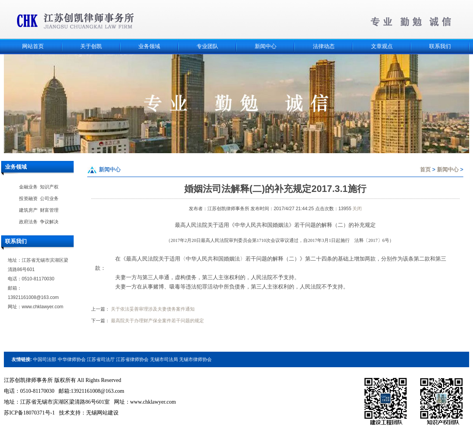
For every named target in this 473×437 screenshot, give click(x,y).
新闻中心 (448, 169)
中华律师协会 (72, 359)
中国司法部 (44, 359)
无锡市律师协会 (195, 359)
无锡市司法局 (164, 359)
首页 (425, 169)
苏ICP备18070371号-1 (29, 413)
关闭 (357, 208)
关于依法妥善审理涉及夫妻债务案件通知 (153, 309)
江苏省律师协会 (132, 359)
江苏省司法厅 (101, 359)
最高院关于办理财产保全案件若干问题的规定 (157, 320)
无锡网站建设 (102, 413)
